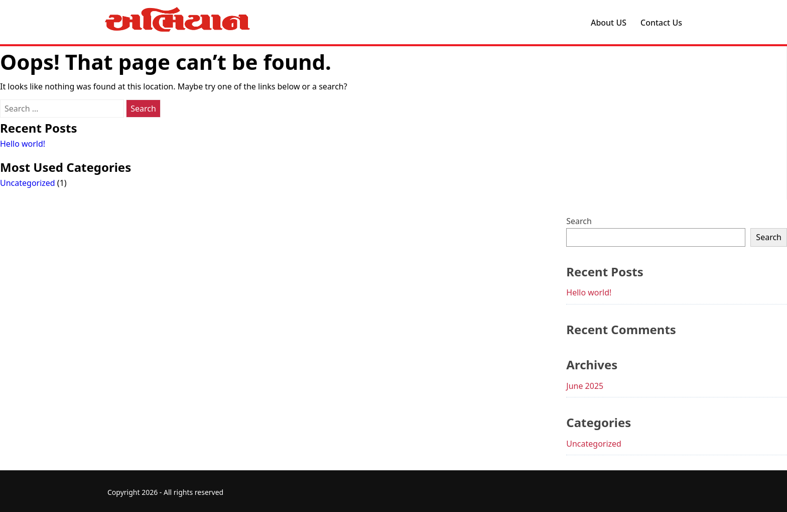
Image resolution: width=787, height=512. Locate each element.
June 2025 (584, 385)
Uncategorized (27, 182)
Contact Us (661, 22)
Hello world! (22, 143)
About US (608, 22)
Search (579, 221)
